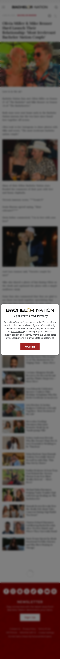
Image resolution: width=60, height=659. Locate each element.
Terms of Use (49, 321)
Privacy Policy (18, 331)
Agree (30, 346)
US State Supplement (42, 337)
